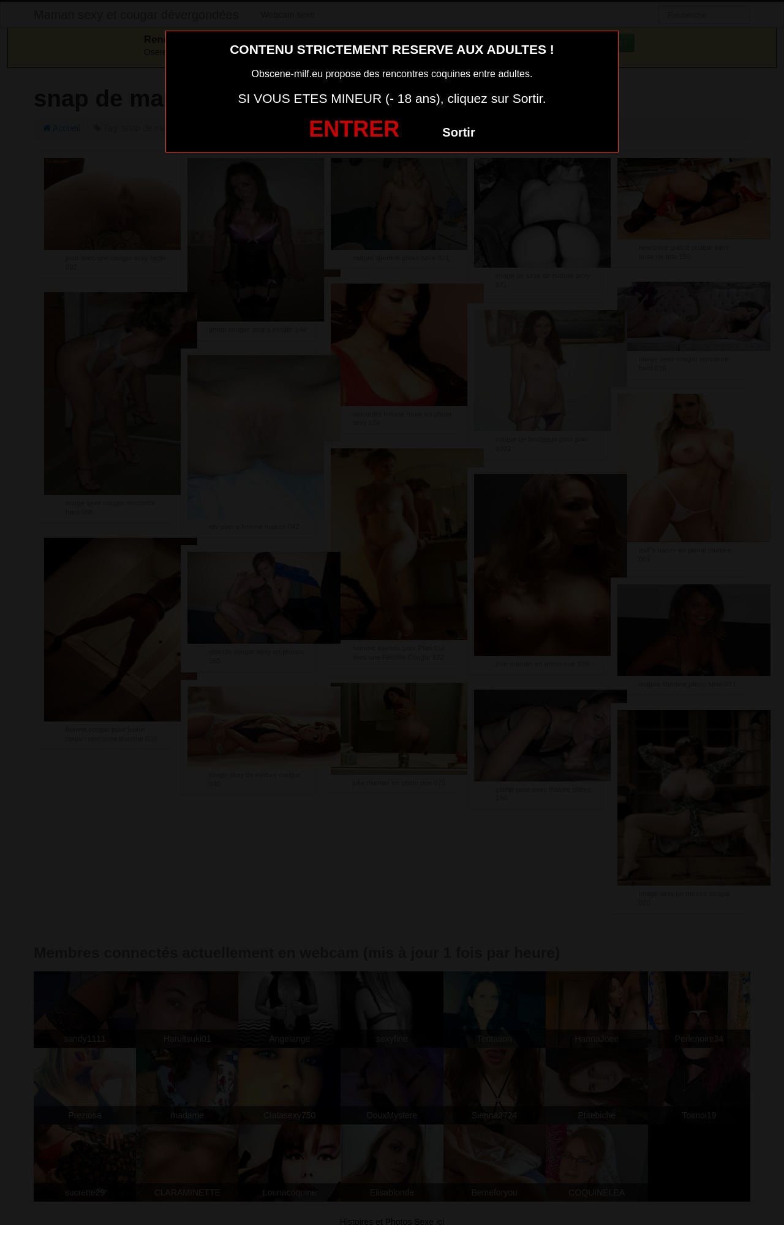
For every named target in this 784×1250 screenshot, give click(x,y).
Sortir (458, 132)
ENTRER (354, 128)
